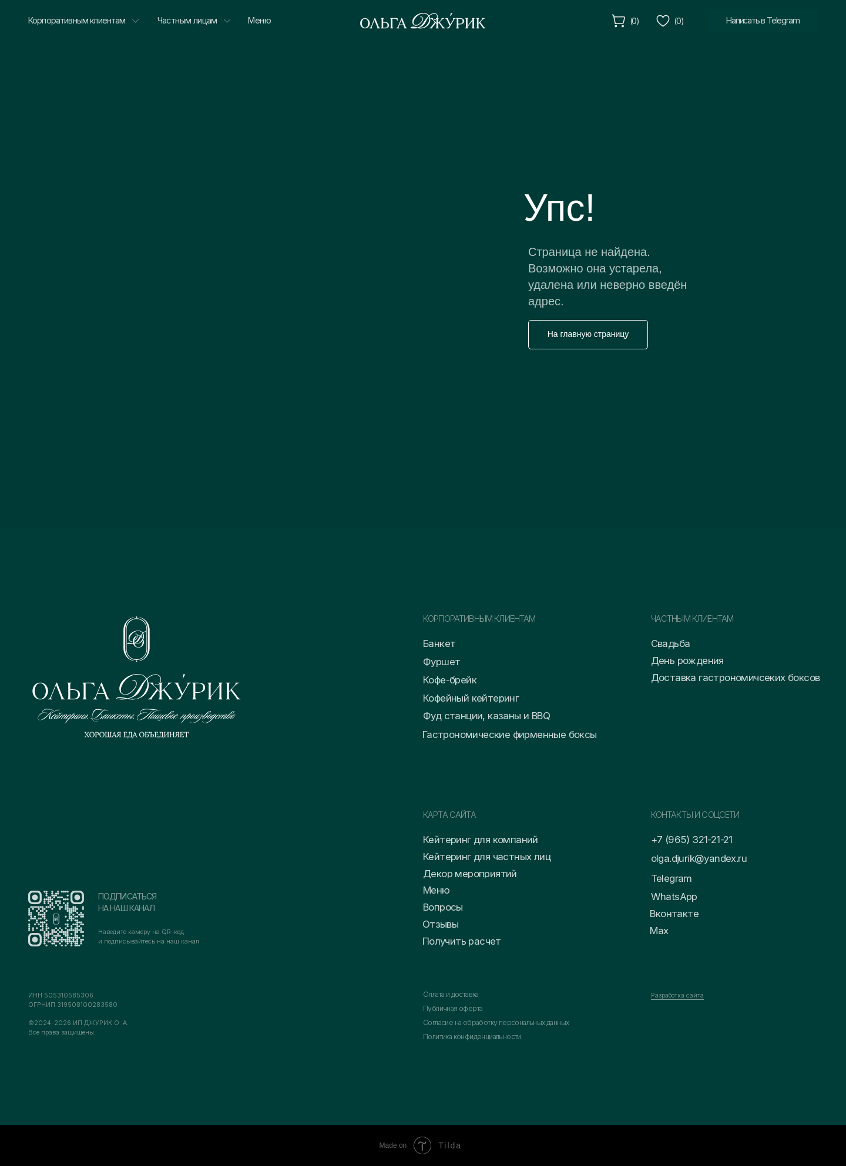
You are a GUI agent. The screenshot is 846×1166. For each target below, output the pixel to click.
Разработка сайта (677, 995)
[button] (519, 941)
